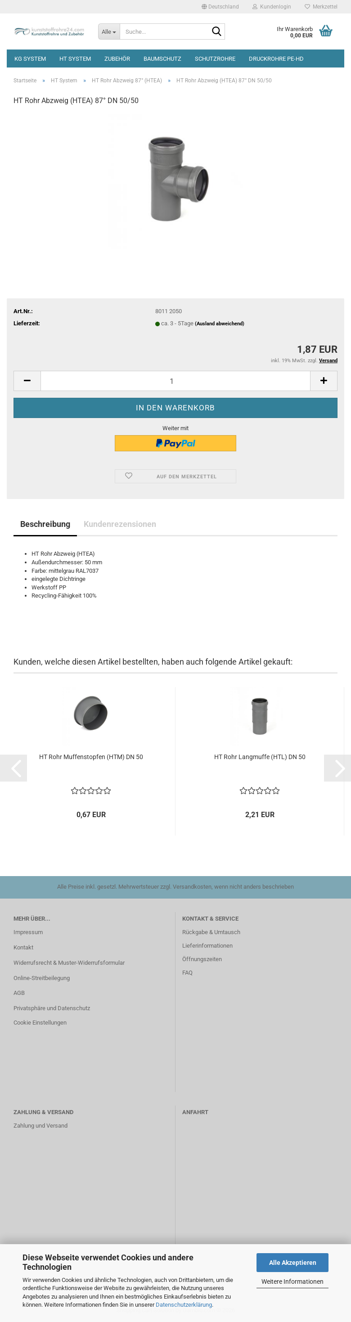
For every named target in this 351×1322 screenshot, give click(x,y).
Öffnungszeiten (202, 959)
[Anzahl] (175, 381)
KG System (30, 58)
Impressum (28, 932)
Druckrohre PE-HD (276, 58)
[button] (220, 6)
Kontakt (23, 947)
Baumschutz (162, 58)
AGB (19, 992)
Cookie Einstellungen (40, 1022)
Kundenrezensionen (120, 524)
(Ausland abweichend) (219, 324)
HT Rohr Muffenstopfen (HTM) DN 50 (91, 756)
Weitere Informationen (292, 1281)
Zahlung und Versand (41, 1125)
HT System (75, 58)
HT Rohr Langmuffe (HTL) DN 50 (260, 756)
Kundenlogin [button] (271, 7)
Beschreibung (45, 524)
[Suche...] (109, 31)
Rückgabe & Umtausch (211, 932)
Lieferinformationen (207, 945)
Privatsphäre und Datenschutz (52, 1008)
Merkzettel (321, 7)
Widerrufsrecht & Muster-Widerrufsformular (69, 962)
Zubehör (117, 58)
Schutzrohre (215, 58)
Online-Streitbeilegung (42, 978)
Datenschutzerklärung (184, 1304)
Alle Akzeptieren (292, 1262)
